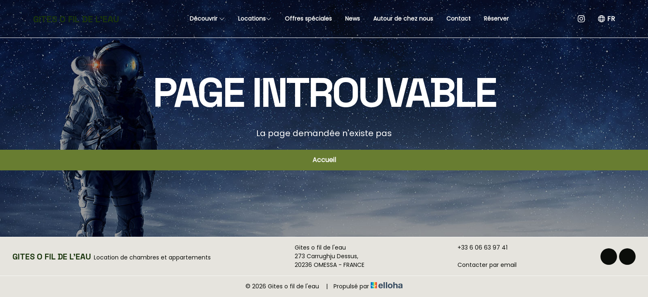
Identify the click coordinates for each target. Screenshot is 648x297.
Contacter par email (482, 265)
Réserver (496, 18)
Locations (255, 18)
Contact (458, 18)
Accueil (324, 160)
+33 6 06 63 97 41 (477, 247)
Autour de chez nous (403, 18)
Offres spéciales (308, 18)
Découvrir (207, 18)
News (352, 18)
